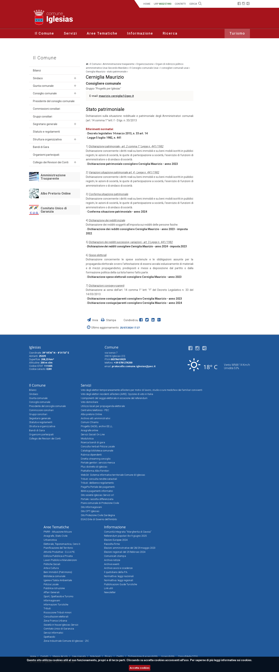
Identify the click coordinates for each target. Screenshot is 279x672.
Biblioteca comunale (54, 576)
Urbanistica (50, 539)
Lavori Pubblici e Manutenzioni (60, 560)
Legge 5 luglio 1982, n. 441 (104, 137)
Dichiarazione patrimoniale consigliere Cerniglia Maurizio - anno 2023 (132, 163)
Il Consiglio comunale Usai (144, 68)
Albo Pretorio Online (56, 193)
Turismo (237, 33)
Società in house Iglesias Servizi (61, 624)
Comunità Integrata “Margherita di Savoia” (127, 531)
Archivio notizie (112, 560)
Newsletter (110, 592)
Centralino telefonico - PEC (95, 410)
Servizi (70, 33)
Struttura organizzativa (47, 139)
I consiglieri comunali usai (174, 68)
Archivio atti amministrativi (95, 418)
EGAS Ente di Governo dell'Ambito (99, 519)
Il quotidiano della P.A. (116, 572)
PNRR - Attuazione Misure (58, 531)
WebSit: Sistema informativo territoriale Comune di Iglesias (113, 474)
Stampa (108, 320)
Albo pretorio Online (91, 414)
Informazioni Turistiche (56, 604)
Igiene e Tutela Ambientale (58, 580)
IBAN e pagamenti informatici (97, 490)
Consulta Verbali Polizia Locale (98, 446)
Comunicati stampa (115, 556)
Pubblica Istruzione (54, 588)
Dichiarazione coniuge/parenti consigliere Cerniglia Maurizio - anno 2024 (134, 302)
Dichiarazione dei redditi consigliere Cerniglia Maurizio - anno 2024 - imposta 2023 (137, 246)
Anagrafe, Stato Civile (55, 535)
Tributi (47, 608)
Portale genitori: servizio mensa (98, 462)
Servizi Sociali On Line (93, 434)
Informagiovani (52, 600)
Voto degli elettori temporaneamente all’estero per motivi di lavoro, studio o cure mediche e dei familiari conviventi (141, 390)
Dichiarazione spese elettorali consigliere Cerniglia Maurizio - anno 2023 (134, 276)
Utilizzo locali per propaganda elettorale (103, 406)
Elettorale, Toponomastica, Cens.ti (62, 543)
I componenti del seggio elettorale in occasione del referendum (114, 398)
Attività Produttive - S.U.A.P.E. (59, 551)
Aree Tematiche (102, 33)
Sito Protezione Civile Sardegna (98, 515)
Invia (93, 320)
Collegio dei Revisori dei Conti (50, 162)
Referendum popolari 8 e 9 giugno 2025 (125, 535)
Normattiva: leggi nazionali (119, 576)
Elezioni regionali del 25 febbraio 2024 (124, 551)
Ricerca (170, 33)
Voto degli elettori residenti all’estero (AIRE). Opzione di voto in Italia (117, 394)
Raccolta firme (112, 543)
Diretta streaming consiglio (95, 458)
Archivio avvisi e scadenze (118, 568)
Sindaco (38, 78)
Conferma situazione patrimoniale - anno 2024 (117, 211)
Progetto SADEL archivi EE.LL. (97, 426)
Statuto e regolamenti (46, 131)
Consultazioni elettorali (56, 616)
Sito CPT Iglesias (90, 511)
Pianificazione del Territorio (58, 547)
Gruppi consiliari (42, 116)
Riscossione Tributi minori (57, 612)
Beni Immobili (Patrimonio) (58, 572)
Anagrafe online (89, 430)
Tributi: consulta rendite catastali (99, 478)
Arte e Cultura (51, 568)
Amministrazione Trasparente (53, 177)
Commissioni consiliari (46, 108)
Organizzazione (144, 64)
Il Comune (44, 33)
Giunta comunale (43, 85)
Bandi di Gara (41, 147)
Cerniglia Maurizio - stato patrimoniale (106, 71)
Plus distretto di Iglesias (94, 466)
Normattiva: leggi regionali (118, 580)
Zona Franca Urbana (55, 620)
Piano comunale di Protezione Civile (100, 503)
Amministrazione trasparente (118, 64)
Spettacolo (49, 636)
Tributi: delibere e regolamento (97, 482)
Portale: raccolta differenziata (97, 499)
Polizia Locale (51, 584)
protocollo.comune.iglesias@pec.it (133, 366)
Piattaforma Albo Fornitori (95, 470)
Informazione (140, 33)
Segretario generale (45, 124)
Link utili (108, 588)
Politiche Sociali (52, 564)
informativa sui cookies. (236, 660)
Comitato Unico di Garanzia (54, 210)
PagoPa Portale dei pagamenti (98, 486)
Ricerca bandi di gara (93, 442)
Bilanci (37, 70)
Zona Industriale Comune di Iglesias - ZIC (66, 640)
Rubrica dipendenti (91, 454)
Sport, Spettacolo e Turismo (58, 596)
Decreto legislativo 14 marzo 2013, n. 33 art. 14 (117, 133)
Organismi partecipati (46, 154)
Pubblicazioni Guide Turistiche (120, 584)
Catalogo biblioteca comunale (97, 450)
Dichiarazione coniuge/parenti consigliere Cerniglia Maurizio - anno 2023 (134, 298)
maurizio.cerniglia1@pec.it (116, 95)
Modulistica (87, 438)
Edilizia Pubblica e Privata (58, 556)
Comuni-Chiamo (89, 422)
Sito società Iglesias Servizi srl (97, 495)
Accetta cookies (140, 667)
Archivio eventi (111, 564)
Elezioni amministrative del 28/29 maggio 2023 (129, 547)
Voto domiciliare (89, 402)
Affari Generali (51, 592)
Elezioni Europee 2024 (115, 539)
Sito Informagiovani (91, 507)
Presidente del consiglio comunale (54, 101)
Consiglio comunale (45, 93)
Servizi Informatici (53, 632)
